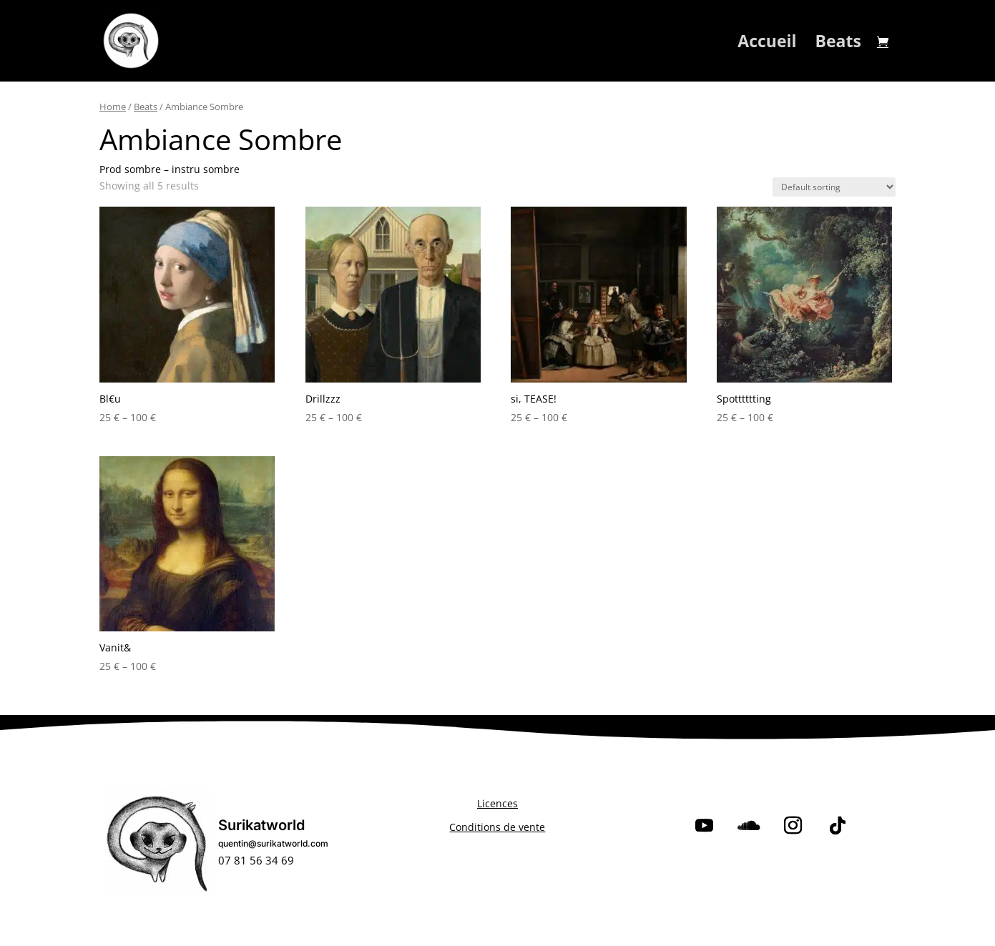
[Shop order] (834, 187)
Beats (838, 44)
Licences (497, 803)
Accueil (766, 44)
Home (112, 106)
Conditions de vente (497, 827)
